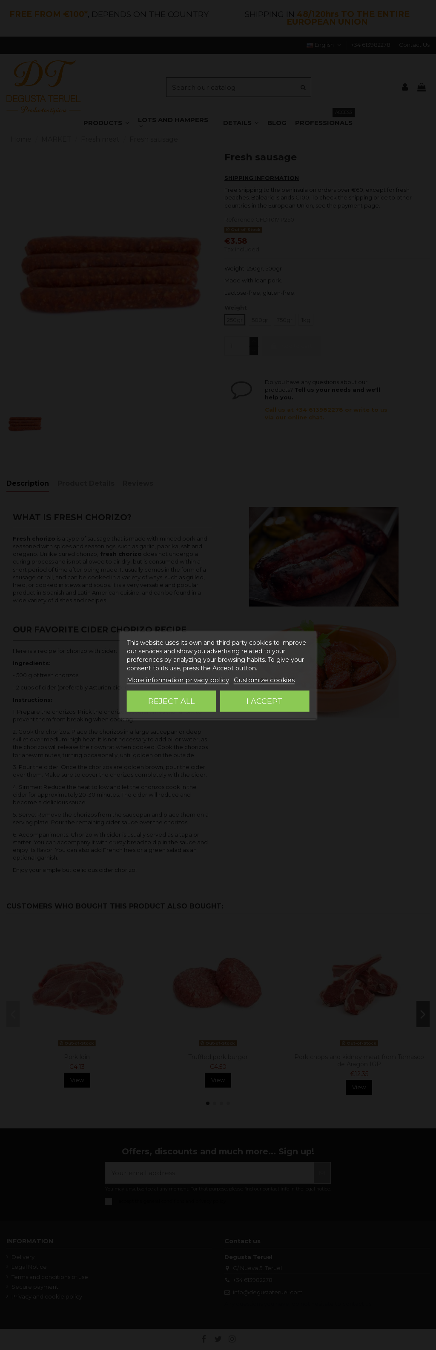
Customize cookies (264, 680)
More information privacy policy (178, 680)
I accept (264, 701)
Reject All (171, 701)
